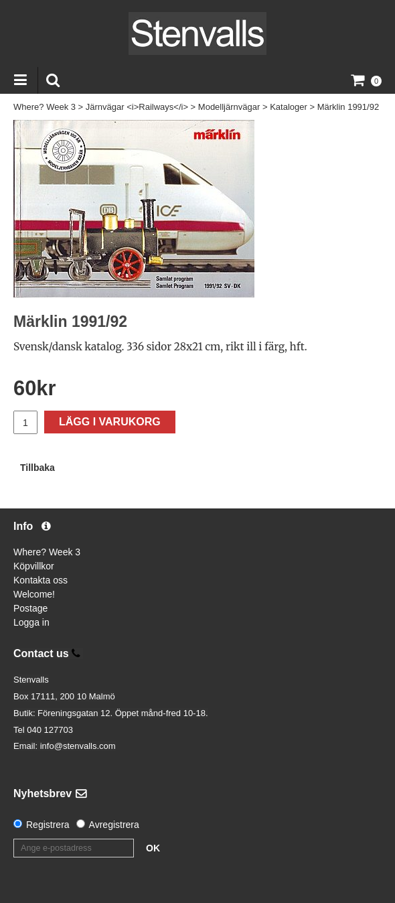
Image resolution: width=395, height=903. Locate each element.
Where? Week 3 (44, 107)
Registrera (48, 824)
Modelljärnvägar (229, 107)
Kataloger (288, 107)
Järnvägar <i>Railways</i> (137, 107)
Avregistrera (114, 824)
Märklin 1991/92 (348, 107)
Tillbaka (37, 467)
